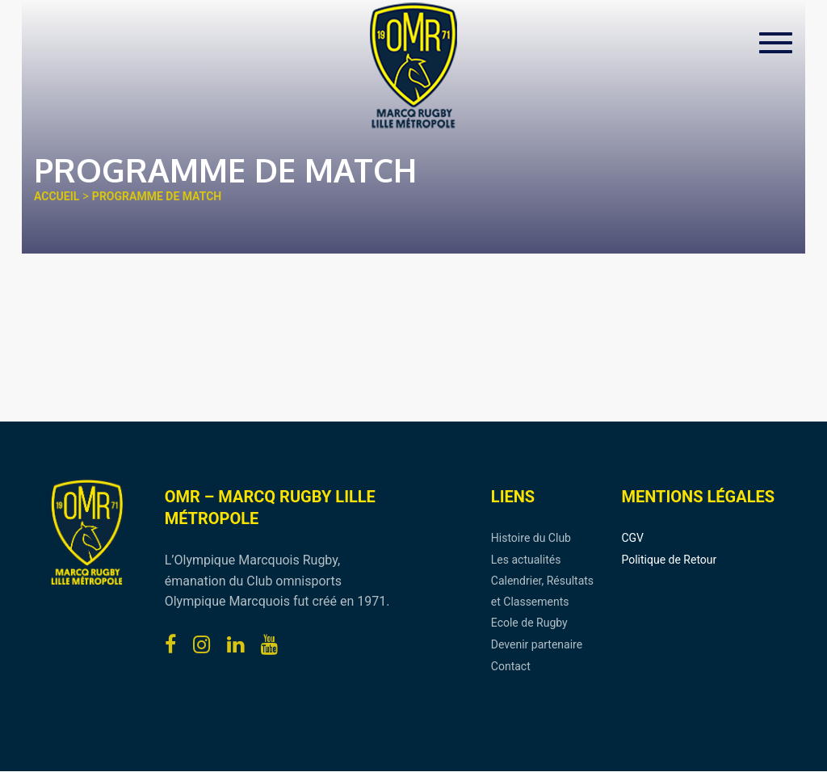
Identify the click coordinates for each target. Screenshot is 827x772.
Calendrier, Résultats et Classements (542, 591)
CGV (632, 537)
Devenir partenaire (536, 644)
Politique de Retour (668, 559)
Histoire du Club (531, 537)
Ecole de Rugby (529, 622)
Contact (511, 666)
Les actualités (526, 559)
